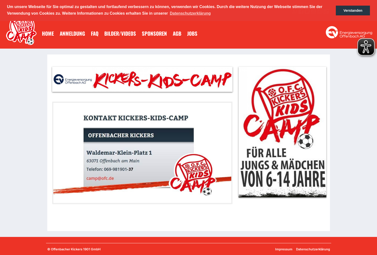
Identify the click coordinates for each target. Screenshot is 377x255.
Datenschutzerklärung (313, 249)
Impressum (283, 249)
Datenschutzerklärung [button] (190, 13)
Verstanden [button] (352, 10)
